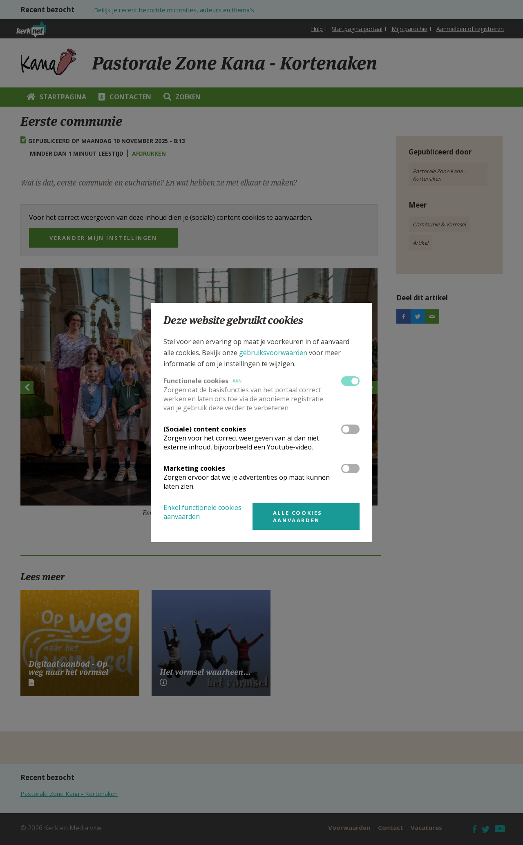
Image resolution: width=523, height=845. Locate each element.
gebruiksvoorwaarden (273, 352)
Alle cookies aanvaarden (297, 516)
